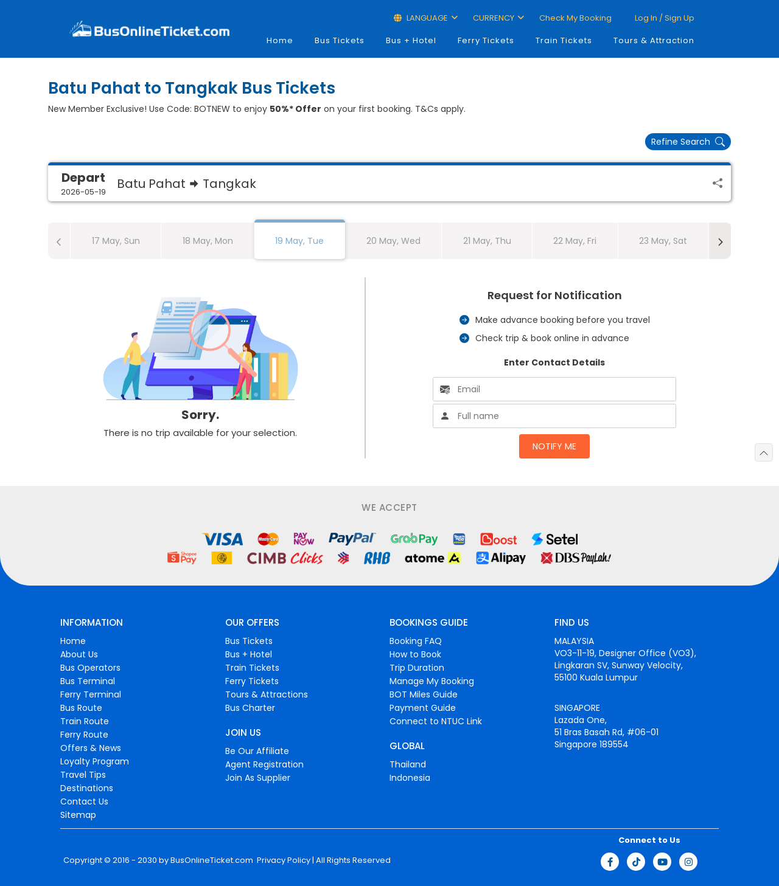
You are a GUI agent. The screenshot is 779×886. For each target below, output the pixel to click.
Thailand (408, 764)
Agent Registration (264, 764)
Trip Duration (417, 668)
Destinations (86, 788)
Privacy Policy (282, 860)
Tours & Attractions (266, 694)
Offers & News (90, 748)
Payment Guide (423, 708)
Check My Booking (575, 18)
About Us (79, 654)
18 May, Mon (208, 241)
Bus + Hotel (411, 40)
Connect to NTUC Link (436, 721)
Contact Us (84, 801)
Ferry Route (84, 735)
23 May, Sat (663, 241)
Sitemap (78, 815)
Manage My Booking (432, 681)
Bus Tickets (340, 40)
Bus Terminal (87, 681)
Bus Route (81, 708)
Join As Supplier (257, 778)
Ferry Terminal (90, 694)
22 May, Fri (574, 241)
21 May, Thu (487, 241)
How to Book (415, 654)
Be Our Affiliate (257, 751)
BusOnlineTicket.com (212, 860)
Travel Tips (83, 775)
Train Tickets (564, 40)
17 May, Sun (116, 241)
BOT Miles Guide (424, 694)
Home (280, 40)
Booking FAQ (416, 641)
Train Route (84, 721)
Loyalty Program (94, 761)
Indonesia (410, 778)
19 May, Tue (299, 241)
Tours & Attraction (653, 40)
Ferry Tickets (486, 40)
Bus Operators (90, 668)
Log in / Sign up (663, 18)
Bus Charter (250, 708)
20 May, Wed (393, 241)
